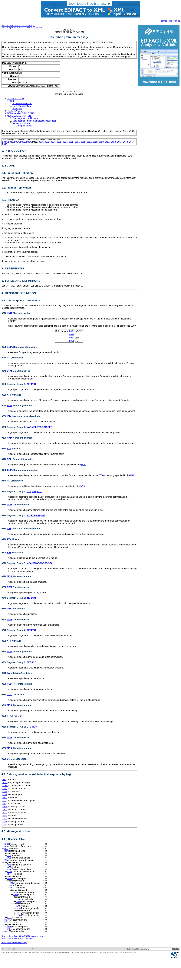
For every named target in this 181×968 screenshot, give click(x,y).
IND (28, 598)
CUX (39, 491)
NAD (29, 427)
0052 (71, 334)
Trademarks (34, 958)
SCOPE (11, 101)
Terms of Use (24, 958)
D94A (4, 142)
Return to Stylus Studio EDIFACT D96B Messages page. (22, 28)
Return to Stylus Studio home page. (14, 952)
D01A (89, 142)
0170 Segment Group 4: (14, 515)
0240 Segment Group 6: (14, 598)
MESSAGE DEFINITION (19, 116)
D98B (59, 142)
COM (44, 427)
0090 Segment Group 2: (14, 427)
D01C (101, 142)
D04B (4, 144)
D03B (125, 142)
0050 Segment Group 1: (14, 384)
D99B (71, 142)
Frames (163, 21)
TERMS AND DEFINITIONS (20, 113)
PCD (33, 384)
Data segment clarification (25, 118)
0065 (71, 331)
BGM (9, 347)
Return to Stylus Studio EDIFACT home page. (18, 26)
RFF (9, 358)
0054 (71, 338)
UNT (9, 759)
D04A (131, 142)
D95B (22, 142)
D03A (119, 142)
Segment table (25, 126)
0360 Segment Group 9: (14, 727)
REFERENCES (14, 111)
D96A (28, 142)
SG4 (34, 491)
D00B (83, 142)
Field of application (21, 106)
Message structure (21, 123)
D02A (107, 142)
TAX (29, 662)
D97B (46, 142)
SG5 (43, 515)
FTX (33, 515)
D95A (16, 142)
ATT (29, 384)
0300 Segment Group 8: (14, 662)
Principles (17, 108)
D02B (113, 142)
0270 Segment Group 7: (14, 630)
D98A (53, 142)
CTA (39, 427)
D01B (95, 142)
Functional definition (22, 103)
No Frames (174, 21)
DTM (9, 371)
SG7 (45, 563)
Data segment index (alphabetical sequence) (34, 121)
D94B (10, 142)
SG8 (50, 563)
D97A (40, 142)
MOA (29, 563)
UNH (9, 313)
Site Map (5, 958)
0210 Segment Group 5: (14, 563)
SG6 (40, 563)
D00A (77, 142)
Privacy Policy (13, 958)
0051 (71, 341)
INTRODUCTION (15, 98)
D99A (65, 142)
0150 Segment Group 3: (14, 491)
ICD (9, 416)
